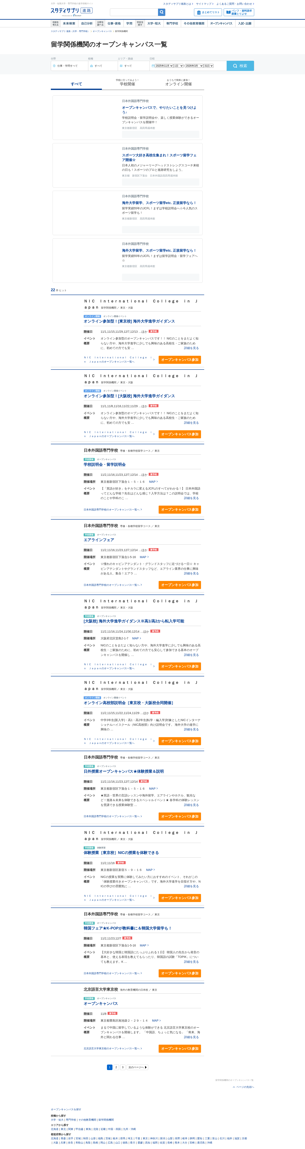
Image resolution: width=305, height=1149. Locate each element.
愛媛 (140, 1142)
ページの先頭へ (245, 1087)
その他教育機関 (194, 23)
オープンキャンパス (221, 23)
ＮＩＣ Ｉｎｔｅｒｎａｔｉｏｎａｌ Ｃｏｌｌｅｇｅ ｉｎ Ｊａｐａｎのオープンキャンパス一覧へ (118, 359)
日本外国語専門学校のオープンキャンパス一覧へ (112, 509)
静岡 (192, 1138)
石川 (222, 1138)
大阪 (55, 1142)
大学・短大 (154, 23)
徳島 (125, 1142)
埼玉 (130, 1138)
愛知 (199, 1138)
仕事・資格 (114, 23)
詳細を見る (191, 348)
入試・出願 (244, 23)
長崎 (169, 1142)
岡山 (102, 1142)
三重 (207, 1138)
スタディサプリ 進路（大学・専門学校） (70, 31)
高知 (147, 1142)
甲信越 (79, 1129)
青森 (63, 1138)
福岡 (155, 1142)
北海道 (54, 1129)
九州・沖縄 (129, 1129)
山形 (93, 1138)
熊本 (177, 1142)
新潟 (162, 1138)
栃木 (115, 1138)
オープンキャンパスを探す (66, 1109)
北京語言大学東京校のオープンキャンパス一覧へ (112, 1048)
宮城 (78, 1138)
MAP (152, 481)
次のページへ (136, 1067)
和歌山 (79, 1142)
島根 (95, 1142)
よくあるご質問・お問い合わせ (234, 3)
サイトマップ (203, 3)
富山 (214, 1138)
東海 (88, 1129)
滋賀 (237, 1138)
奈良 (70, 1142)
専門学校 (172, 23)
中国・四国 (114, 1129)
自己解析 (87, 23)
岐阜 (184, 1138)
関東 (70, 1129)
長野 (177, 1138)
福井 (229, 1138)
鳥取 (88, 1142)
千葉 (137, 1138)
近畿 (103, 1129)
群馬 (122, 1138)
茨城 (108, 1138)
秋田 (85, 1138)
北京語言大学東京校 (101, 989)
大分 (184, 1142)
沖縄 (209, 1142)
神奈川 (154, 1138)
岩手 (70, 1138)
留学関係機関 (106, 1119)
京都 (244, 1138)
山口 (117, 1142)
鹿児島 (201, 1142)
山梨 (170, 1138)
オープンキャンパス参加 (179, 359)
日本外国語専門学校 (101, 450)
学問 (129, 23)
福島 (100, 1138)
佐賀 (162, 1142)
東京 (145, 1138)
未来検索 (69, 23)
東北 (63, 1129)
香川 (132, 1142)
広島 (110, 1142)
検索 (161, 12)
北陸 (95, 1129)
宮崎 (192, 1142)
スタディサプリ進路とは (177, 3)
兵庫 (63, 1142)
